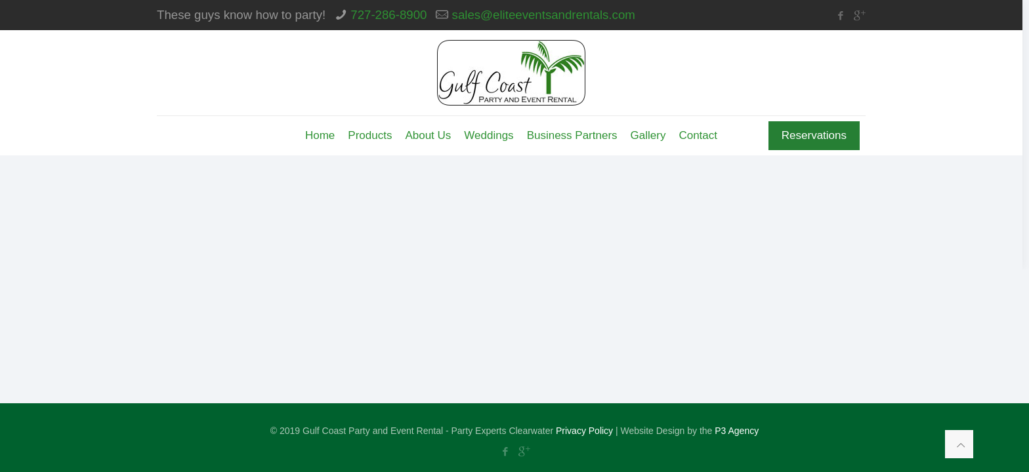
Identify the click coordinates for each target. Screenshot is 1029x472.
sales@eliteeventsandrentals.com (543, 15)
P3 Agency (737, 430)
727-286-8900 (388, 15)
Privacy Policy (584, 430)
